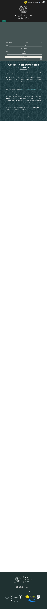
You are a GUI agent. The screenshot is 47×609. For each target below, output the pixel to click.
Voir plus (23, 115)
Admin (30, 584)
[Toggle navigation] (4, 21)
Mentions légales (16, 584)
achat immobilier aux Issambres (32, 91)
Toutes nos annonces (35, 584)
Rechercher (23, 57)
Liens (27, 584)
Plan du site (10, 584)
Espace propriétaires (33, 2)
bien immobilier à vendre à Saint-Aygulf (31, 89)
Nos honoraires (22, 584)
